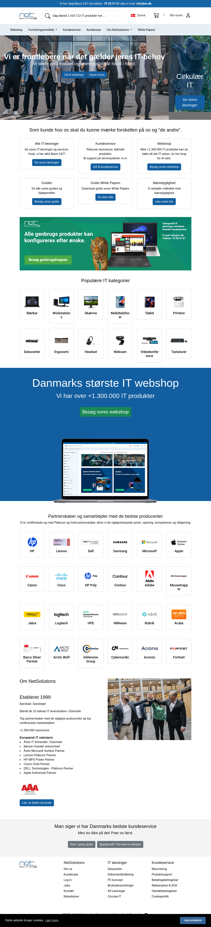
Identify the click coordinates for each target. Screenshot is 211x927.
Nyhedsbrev (71, 896)
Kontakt (69, 891)
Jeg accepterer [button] (193, 920)
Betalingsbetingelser (165, 880)
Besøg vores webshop (164, 166)
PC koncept (115, 880)
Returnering (159, 869)
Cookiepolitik (160, 896)
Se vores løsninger (189, 102)
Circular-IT (114, 896)
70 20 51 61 (112, 3)
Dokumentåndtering (121, 874)
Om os (68, 869)
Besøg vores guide (46, 201)
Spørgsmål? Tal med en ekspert (120, 844)
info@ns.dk (143, 3)
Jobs (67, 885)
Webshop (16, 30)
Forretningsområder (41, 30)
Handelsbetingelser (164, 891)
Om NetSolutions (118, 30)
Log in (68, 880)
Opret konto (97, 74)
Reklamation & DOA (164, 885)
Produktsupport (162, 874)
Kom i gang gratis (81, 844)
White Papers (146, 30)
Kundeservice (72, 30)
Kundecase (93, 30)
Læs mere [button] (51, 920)
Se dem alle (105, 197)
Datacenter (115, 869)
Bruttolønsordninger (121, 885)
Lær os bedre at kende (37, 802)
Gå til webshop (74, 74)
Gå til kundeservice (105, 166)
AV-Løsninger (116, 891)
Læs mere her (164, 201)
